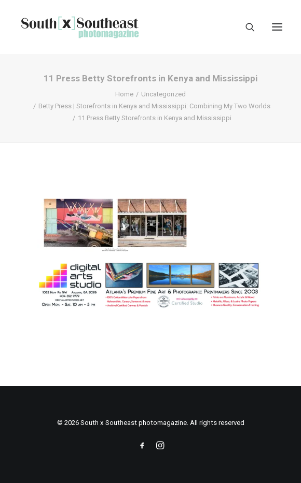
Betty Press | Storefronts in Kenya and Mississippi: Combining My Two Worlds (154, 106)
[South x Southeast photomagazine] (80, 27)
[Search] (245, 27)
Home (124, 94)
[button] (277, 27)
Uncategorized (163, 94)
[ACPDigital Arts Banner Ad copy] (150, 306)
